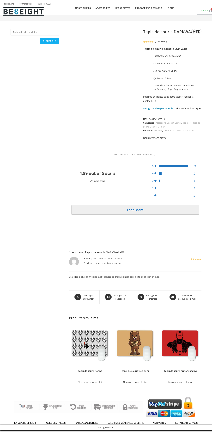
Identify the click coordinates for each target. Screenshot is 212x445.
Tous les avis (121, 155)
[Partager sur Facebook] (115, 298)
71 (195, 167)
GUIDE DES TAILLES (50, 5)
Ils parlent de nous (187, 423)
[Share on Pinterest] (148, 298)
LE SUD (170, 9)
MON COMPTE (10, 5)
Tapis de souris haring (90, 371)
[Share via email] (183, 298)
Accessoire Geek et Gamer (168, 123)
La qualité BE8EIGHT (24, 423)
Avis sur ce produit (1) (144, 155)
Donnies (186, 123)
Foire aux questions (86, 423)
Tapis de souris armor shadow (180, 371)
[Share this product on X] (84, 298)
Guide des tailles (55, 423)
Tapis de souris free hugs (135, 371)
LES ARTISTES (123, 9)
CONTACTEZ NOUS (29, 5)
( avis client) (161, 42)
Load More (135, 211)
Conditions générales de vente (125, 423)
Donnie (158, 131)
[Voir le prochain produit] (199, 32)
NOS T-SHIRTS (83, 9)
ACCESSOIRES (102, 9)
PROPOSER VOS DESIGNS (148, 9)
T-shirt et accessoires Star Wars (179, 131)
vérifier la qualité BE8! (177, 90)
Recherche (49, 42)
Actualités (159, 423)
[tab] (121, 155)
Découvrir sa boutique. (187, 109)
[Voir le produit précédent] (193, 32)
